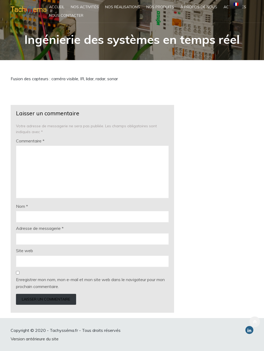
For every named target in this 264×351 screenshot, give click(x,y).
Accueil (56, 7)
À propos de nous (198, 7)
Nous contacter (66, 15)
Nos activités (85, 7)
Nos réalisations (122, 7)
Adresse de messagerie (40, 228)
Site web (24, 250)
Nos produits (160, 7)
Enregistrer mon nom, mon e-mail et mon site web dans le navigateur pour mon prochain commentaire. (90, 283)
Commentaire (30, 140)
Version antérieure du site (35, 338)
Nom (22, 206)
